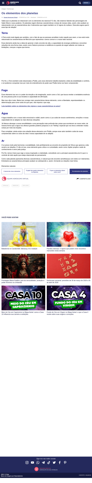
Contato (82, 475)
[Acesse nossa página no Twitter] (54, 463)
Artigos (4, 9)
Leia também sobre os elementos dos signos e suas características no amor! (31, 106)
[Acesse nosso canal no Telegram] (43, 463)
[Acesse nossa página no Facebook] (59, 463)
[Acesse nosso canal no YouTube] (32, 463)
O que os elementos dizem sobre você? (57, 171)
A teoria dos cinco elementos (12, 171)
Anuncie (88, 475)
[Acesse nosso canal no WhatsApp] (38, 463)
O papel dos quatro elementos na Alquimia (34, 171)
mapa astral (26, 185)
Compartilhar (83, 179)
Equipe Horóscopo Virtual (10, 17)
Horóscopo (10, 9)
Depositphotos (18, 476)
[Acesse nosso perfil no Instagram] (27, 463)
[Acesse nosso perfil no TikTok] (48, 463)
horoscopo (16, 185)
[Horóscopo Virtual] (25, 3)
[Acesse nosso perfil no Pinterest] (65, 463)
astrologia (6, 185)
